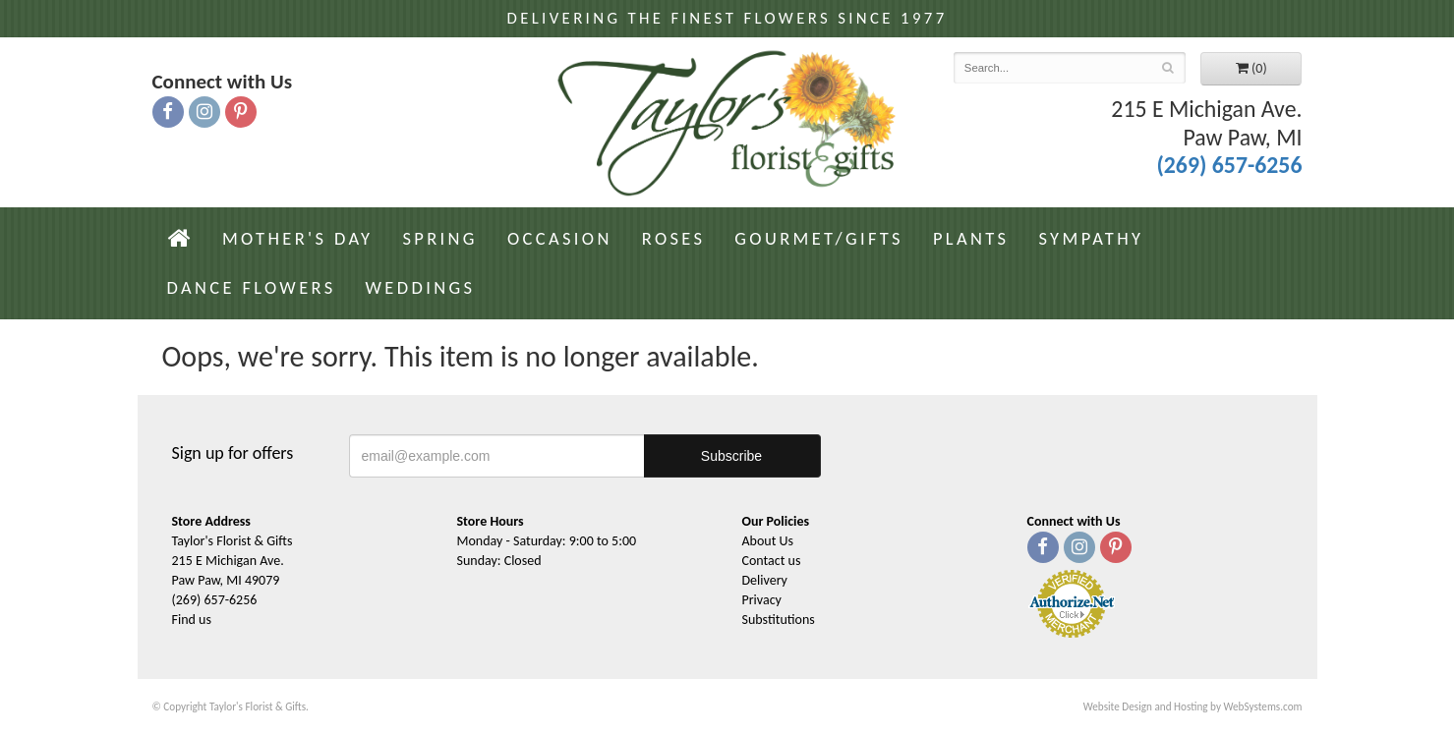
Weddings (421, 287)
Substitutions (778, 619)
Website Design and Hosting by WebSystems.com (1193, 706)
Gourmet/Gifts (818, 238)
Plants (971, 238)
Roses (674, 238)
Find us (191, 619)
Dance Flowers (251, 287)
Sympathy (1090, 238)
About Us (768, 541)
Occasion (559, 238)
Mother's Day (298, 238)
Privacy (762, 600)
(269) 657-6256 (1229, 164)
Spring (439, 238)
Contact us (771, 560)
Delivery (764, 580)
